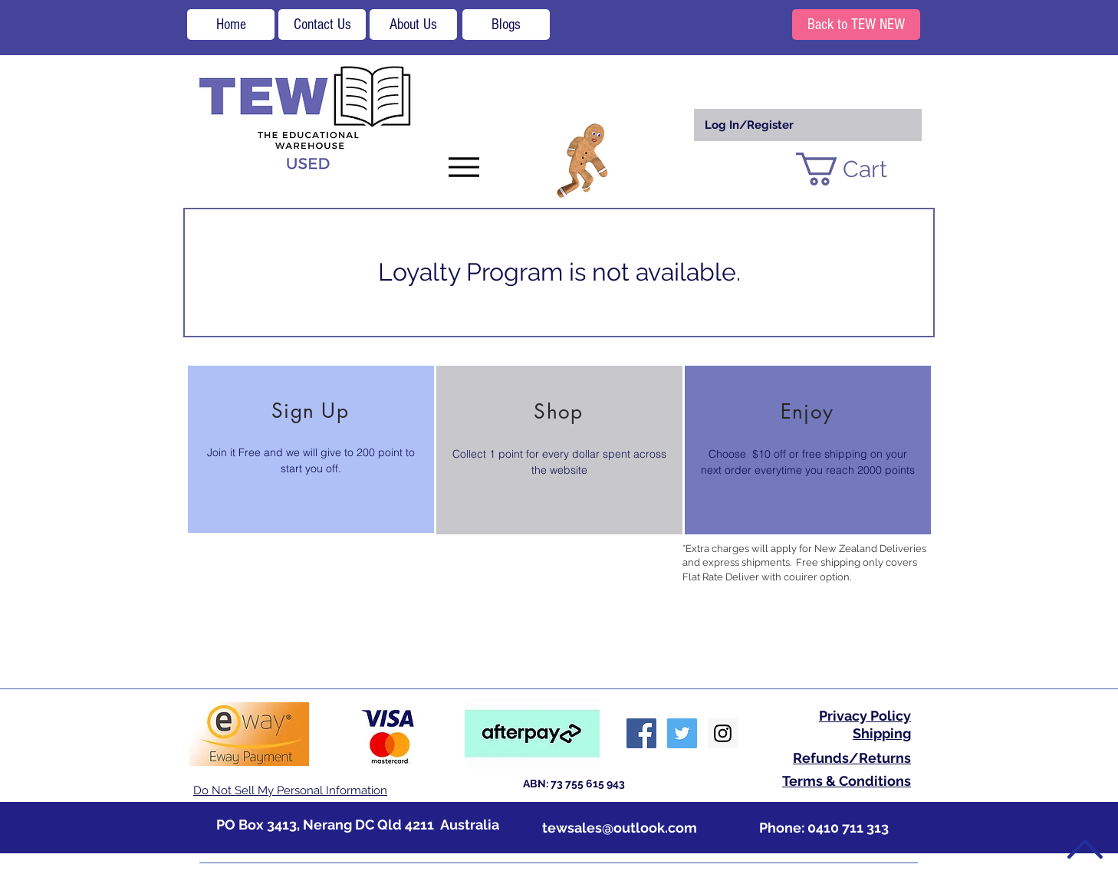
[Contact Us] (322, 24)
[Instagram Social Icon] (723, 733)
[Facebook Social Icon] (641, 733)
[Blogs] (506, 24)
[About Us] (413, 24)
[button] (860, 169)
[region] (311, 449)
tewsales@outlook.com (619, 828)
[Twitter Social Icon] (682, 733)
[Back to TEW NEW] (856, 24)
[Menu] (463, 166)
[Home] (231, 24)
